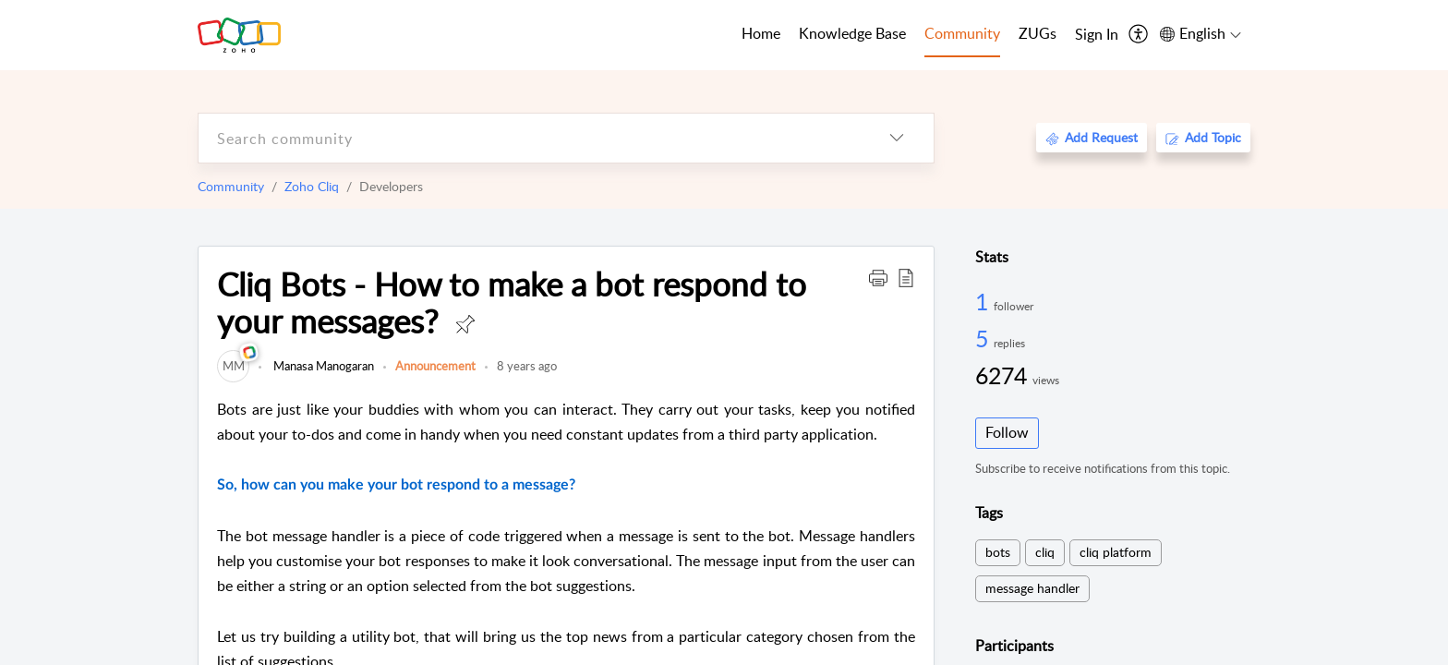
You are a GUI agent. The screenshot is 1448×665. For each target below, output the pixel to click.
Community (231, 186)
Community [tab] (962, 33)
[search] (529, 138)
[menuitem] (1097, 35)
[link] (233, 365)
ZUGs (1037, 33)
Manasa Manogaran (322, 365)
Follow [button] (1007, 432)
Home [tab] (761, 33)
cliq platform (1116, 552)
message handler (1032, 588)
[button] (878, 277)
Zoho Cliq (311, 186)
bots (997, 552)
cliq (1045, 552)
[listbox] (897, 138)
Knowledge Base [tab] (852, 33)
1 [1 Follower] (984, 301)
